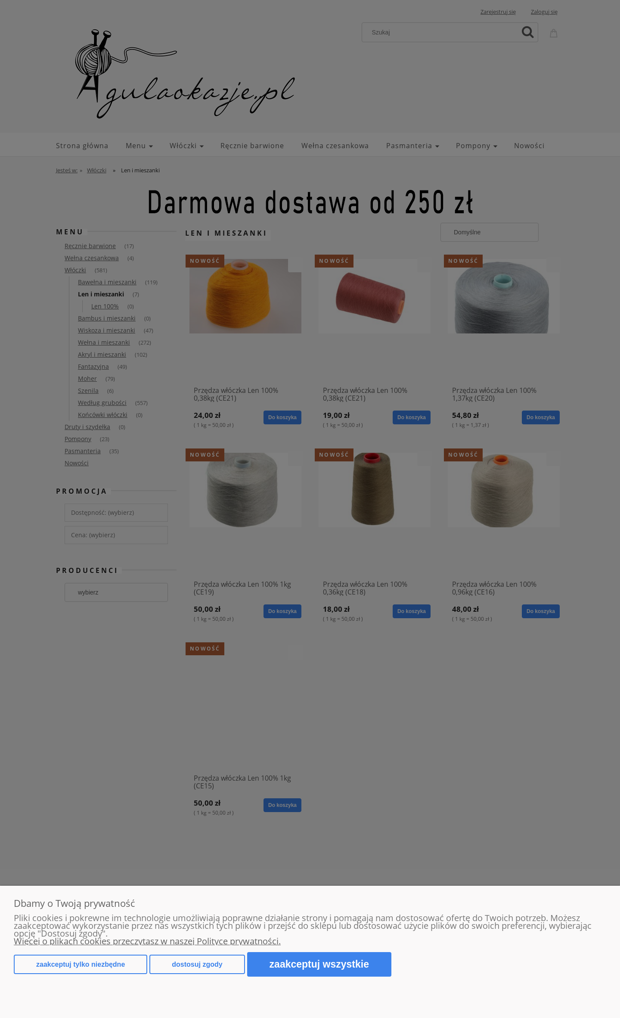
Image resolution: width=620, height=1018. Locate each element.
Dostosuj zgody (197, 964)
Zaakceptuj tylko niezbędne (80, 964)
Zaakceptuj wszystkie (319, 964)
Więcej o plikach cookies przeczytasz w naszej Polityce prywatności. (147, 941)
